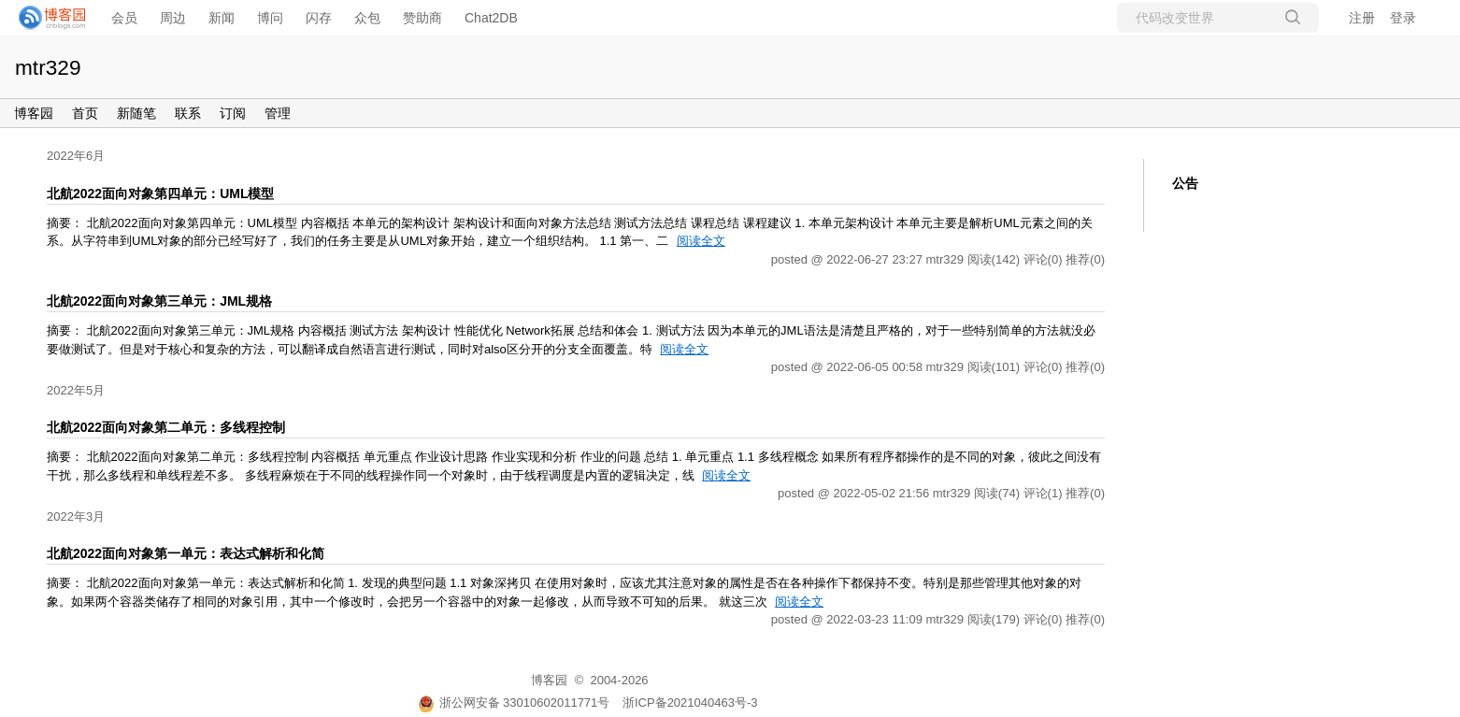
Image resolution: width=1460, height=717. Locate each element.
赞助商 (422, 17)
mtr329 (48, 67)
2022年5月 (76, 390)
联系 (188, 113)
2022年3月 (76, 516)
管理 (278, 113)
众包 (367, 17)
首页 (85, 113)
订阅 (233, 113)
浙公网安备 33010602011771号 (514, 702)
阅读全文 (701, 241)
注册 (1362, 17)
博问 (270, 17)
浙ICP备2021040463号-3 (690, 702)
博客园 (33, 113)
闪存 (319, 17)
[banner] (46, 18)
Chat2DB (491, 17)
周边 (173, 17)
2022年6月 (76, 156)
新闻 (221, 17)
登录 (1403, 17)
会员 (124, 17)
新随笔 (136, 113)
